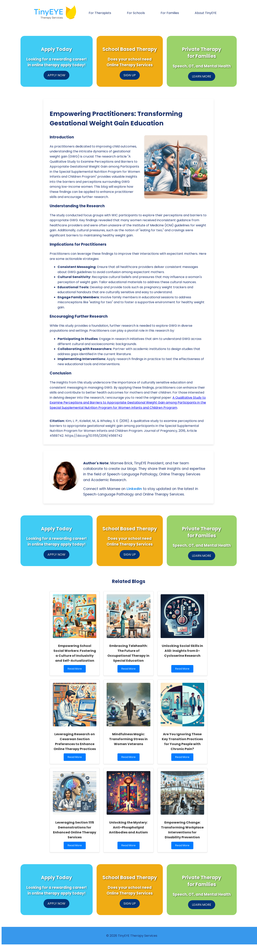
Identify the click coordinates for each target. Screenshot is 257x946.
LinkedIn (134, 488)
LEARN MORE (201, 76)
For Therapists (100, 13)
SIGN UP (130, 75)
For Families (170, 13)
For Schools (136, 13)
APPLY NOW (56, 75)
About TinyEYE (206, 13)
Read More (75, 670)
